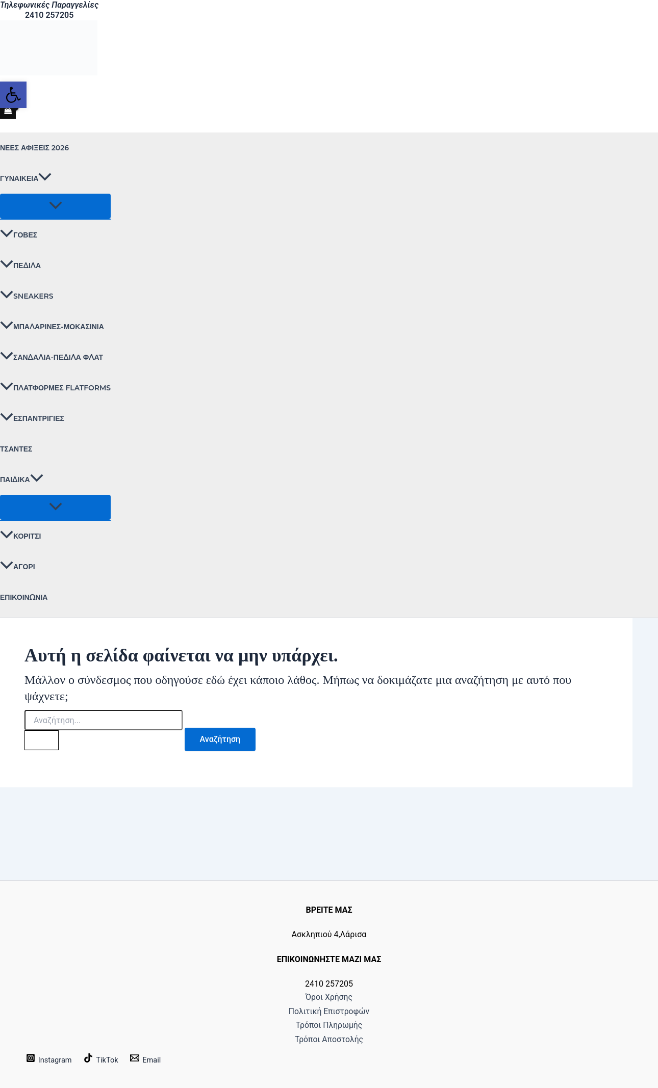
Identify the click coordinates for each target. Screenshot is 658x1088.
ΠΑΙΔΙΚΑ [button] (21, 479)
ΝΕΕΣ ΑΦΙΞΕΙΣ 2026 (34, 147)
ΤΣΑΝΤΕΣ (16, 449)
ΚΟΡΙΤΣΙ (20, 536)
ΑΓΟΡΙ (17, 566)
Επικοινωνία (23, 597)
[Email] (153, 1060)
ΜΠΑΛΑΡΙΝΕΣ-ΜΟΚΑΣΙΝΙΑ (52, 326)
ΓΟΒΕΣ (18, 235)
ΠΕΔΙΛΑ (20, 265)
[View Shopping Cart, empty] (8, 111)
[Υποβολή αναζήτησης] (42, 741)
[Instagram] (51, 1060)
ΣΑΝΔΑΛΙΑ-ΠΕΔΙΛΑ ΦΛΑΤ (51, 357)
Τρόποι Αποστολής (329, 1037)
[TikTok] (106, 1060)
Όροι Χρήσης (328, 978)
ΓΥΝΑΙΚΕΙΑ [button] (26, 178)
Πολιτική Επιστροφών (328, 998)
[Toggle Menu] (55, 206)
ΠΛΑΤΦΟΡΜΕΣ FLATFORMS (55, 387)
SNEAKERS (27, 296)
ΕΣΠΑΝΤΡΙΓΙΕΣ (32, 418)
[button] (45, 178)
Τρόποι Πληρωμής (329, 1018)
